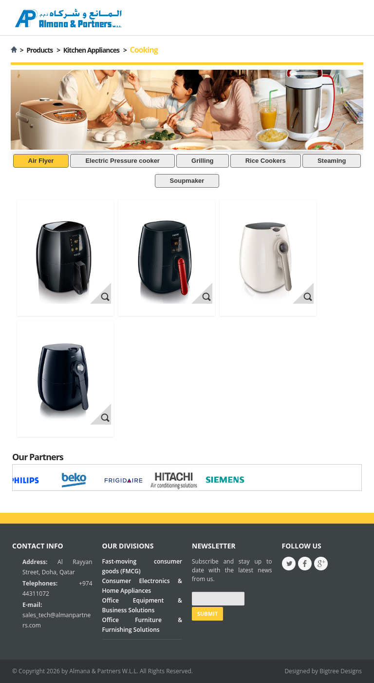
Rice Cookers (265, 160)
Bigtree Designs (340, 671)
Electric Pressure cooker (122, 160)
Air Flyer (41, 160)
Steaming (332, 160)
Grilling (202, 160)
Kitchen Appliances (91, 50)
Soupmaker (187, 180)
